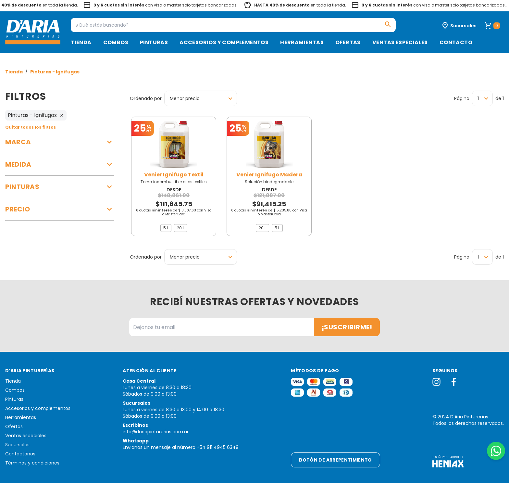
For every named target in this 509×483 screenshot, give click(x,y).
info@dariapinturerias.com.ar (156, 431)
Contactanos (20, 454)
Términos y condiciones (32, 463)
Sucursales (17, 444)
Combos (115, 42)
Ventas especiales (400, 42)
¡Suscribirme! (347, 327)
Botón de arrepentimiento (335, 460)
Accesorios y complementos (224, 42)
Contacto (456, 42)
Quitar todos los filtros (30, 127)
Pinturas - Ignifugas (55, 72)
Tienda (81, 42)
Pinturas (154, 42)
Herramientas (302, 42)
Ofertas (348, 42)
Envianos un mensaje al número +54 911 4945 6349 (181, 447)
